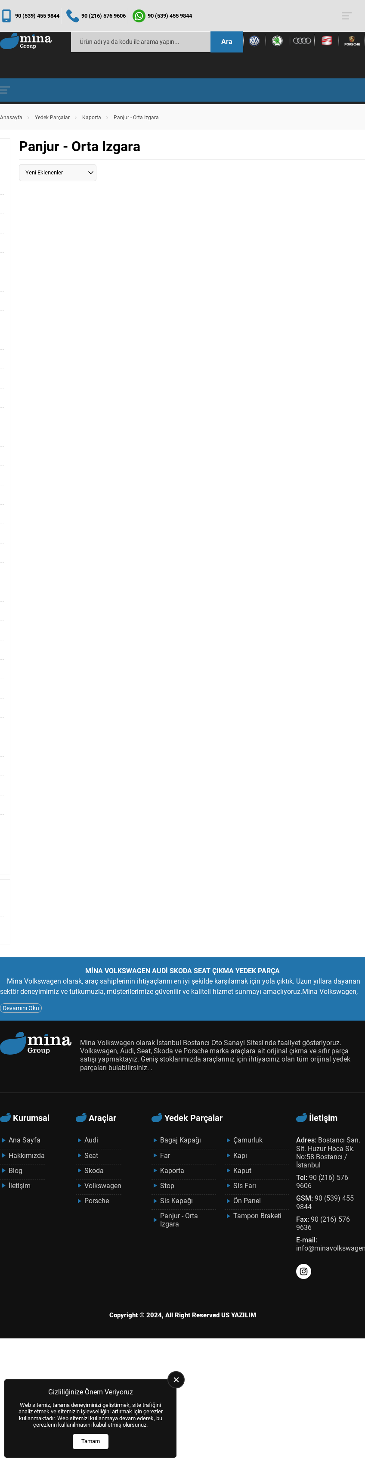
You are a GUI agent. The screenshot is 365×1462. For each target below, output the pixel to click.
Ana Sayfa (24, 1140)
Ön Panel (247, 1201)
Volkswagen (102, 1186)
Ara (226, 41)
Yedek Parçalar (52, 118)
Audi (91, 1140)
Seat (91, 1156)
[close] (176, 1379)
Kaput (242, 1171)
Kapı (240, 1156)
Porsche (96, 1201)
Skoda (94, 1171)
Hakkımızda (27, 1156)
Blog (15, 1171)
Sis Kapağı (176, 1201)
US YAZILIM (238, 1315)
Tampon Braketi (257, 1216)
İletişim (20, 1186)
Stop (167, 1186)
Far (165, 1156)
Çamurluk (248, 1140)
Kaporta (91, 118)
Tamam (90, 1441)
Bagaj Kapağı (180, 1140)
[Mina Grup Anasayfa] (26, 41)
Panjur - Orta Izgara (179, 1220)
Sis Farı (244, 1186)
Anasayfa (11, 118)
